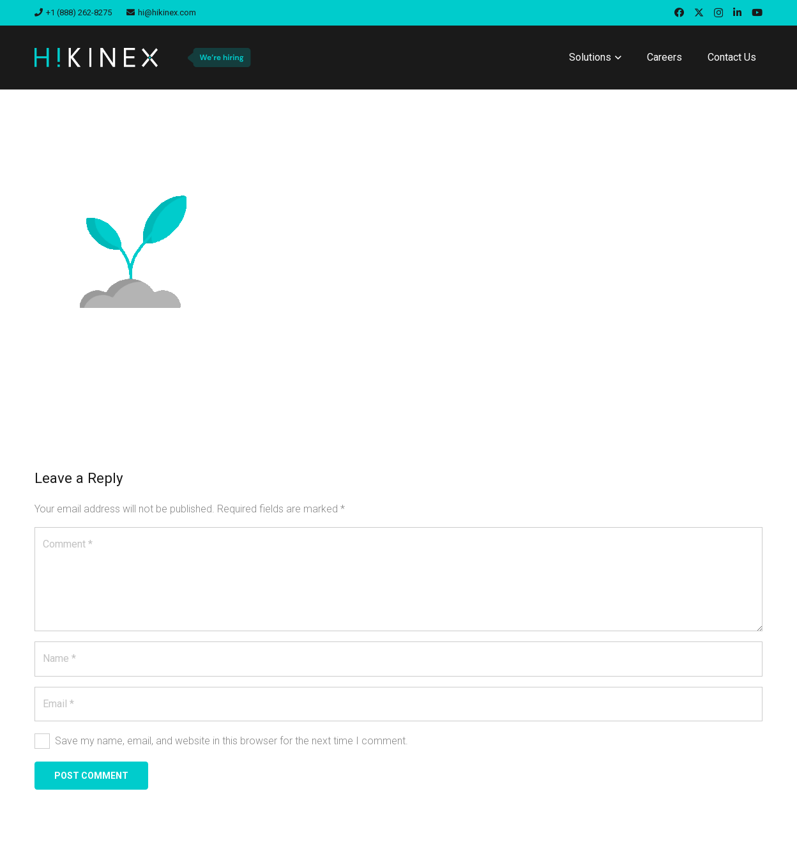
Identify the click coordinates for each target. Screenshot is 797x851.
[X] (699, 13)
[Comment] (398, 579)
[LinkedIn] (737, 12)
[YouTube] (757, 12)
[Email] (398, 704)
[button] (616, 57)
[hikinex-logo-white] (96, 57)
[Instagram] (718, 13)
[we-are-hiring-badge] (218, 57)
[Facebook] (679, 12)
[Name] (398, 658)
